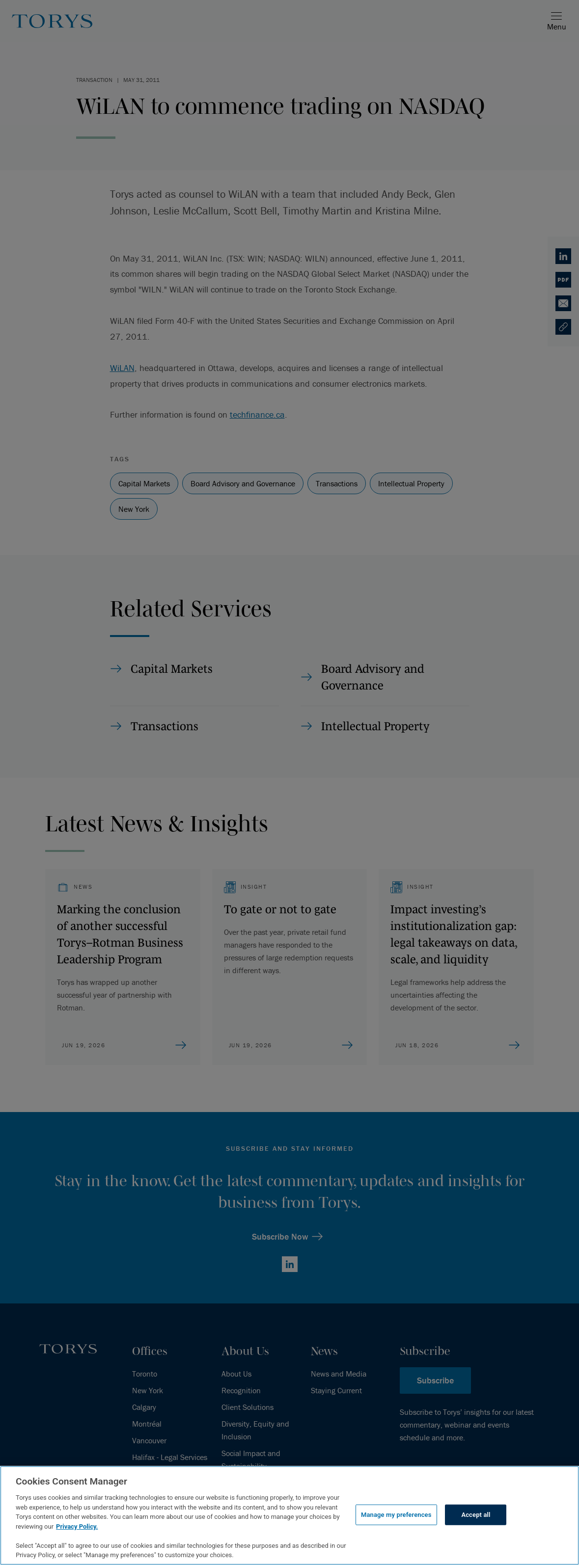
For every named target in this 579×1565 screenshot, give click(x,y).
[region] (289, 1515)
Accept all (475, 1514)
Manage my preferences (396, 1514)
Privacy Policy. (77, 1526)
